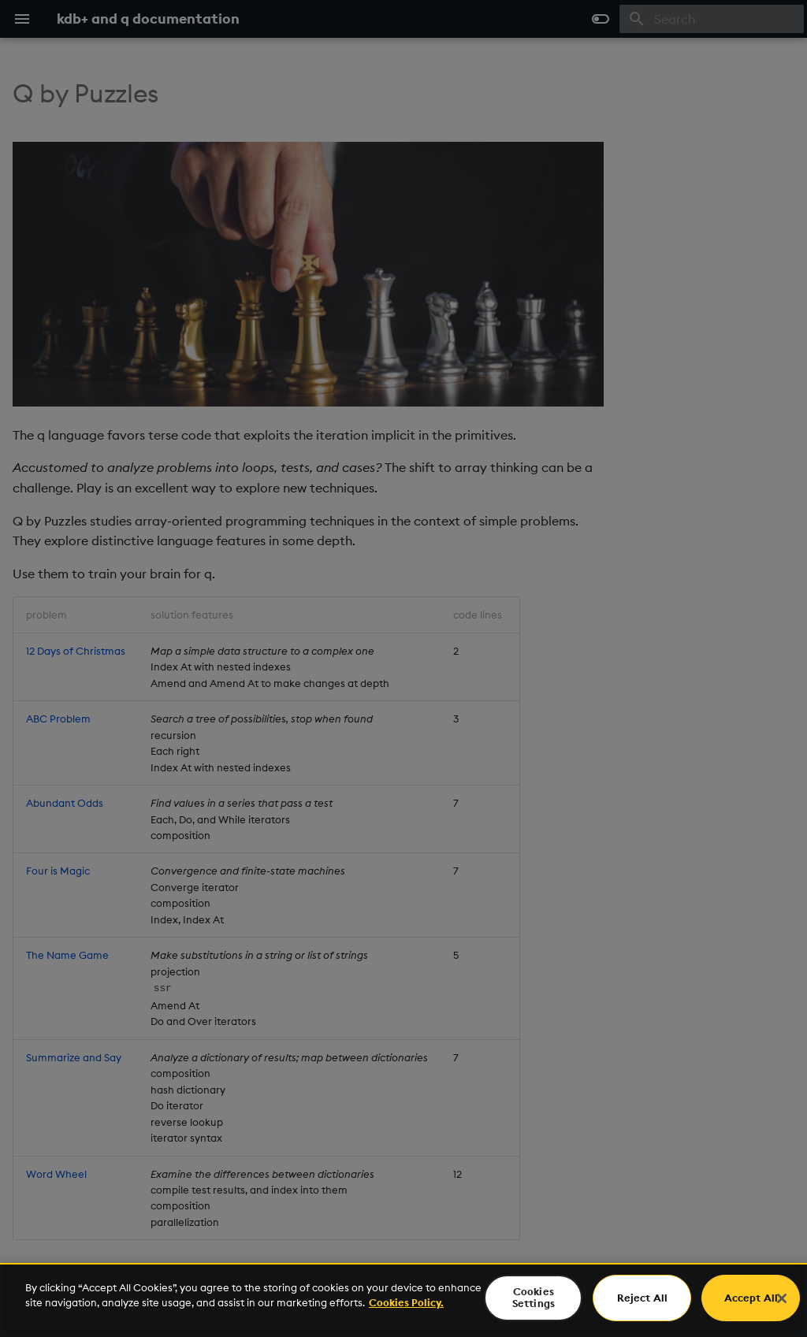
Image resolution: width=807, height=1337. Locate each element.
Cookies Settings (533, 1297)
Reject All (642, 1297)
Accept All (751, 1297)
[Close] (781, 1298)
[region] (403, 1300)
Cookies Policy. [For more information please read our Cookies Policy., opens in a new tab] (406, 1302)
